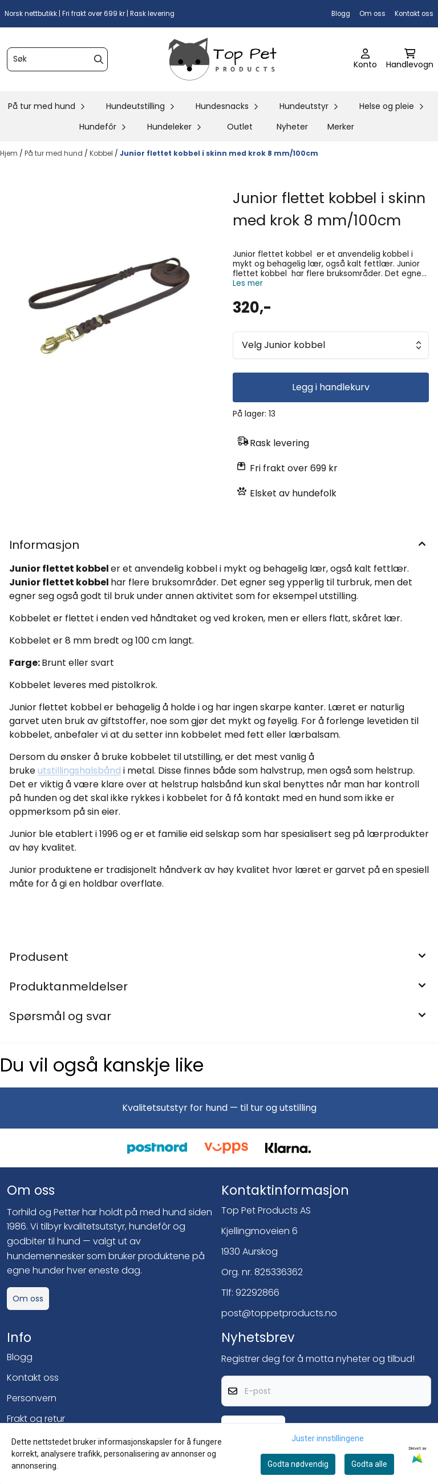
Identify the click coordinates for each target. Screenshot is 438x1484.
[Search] (99, 59)
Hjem (9, 153)
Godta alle (369, 1464)
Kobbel (102, 153)
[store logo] (222, 59)
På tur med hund (54, 153)
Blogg (340, 13)
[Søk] (57, 59)
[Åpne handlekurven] (410, 59)
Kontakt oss (414, 13)
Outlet (240, 126)
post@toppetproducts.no (279, 1313)
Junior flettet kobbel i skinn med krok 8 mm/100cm (219, 153)
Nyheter (292, 126)
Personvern (31, 1398)
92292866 (257, 1292)
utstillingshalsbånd (79, 770)
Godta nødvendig (297, 1464)
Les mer (248, 283)
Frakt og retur (36, 1418)
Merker (340, 126)
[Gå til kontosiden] (365, 59)
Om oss (372, 13)
